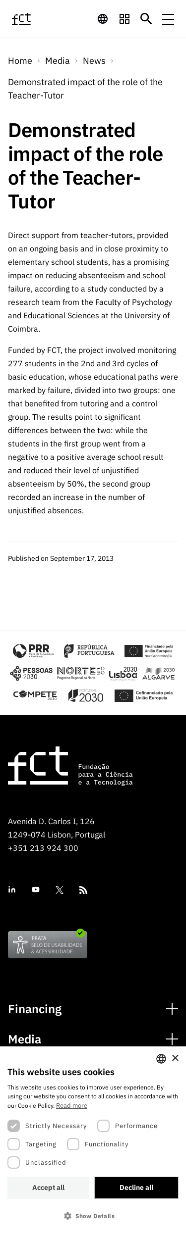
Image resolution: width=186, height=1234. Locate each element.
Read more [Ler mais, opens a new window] (71, 1105)
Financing (35, 1009)
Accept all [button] (48, 1187)
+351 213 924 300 (43, 848)
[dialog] (93, 1140)
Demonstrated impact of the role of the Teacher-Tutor (85, 88)
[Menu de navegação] (168, 19)
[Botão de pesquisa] (146, 19)
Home (20, 60)
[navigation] (103, 19)
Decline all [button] (136, 1187)
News (94, 60)
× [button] (175, 1058)
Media (24, 1039)
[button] (93, 1216)
